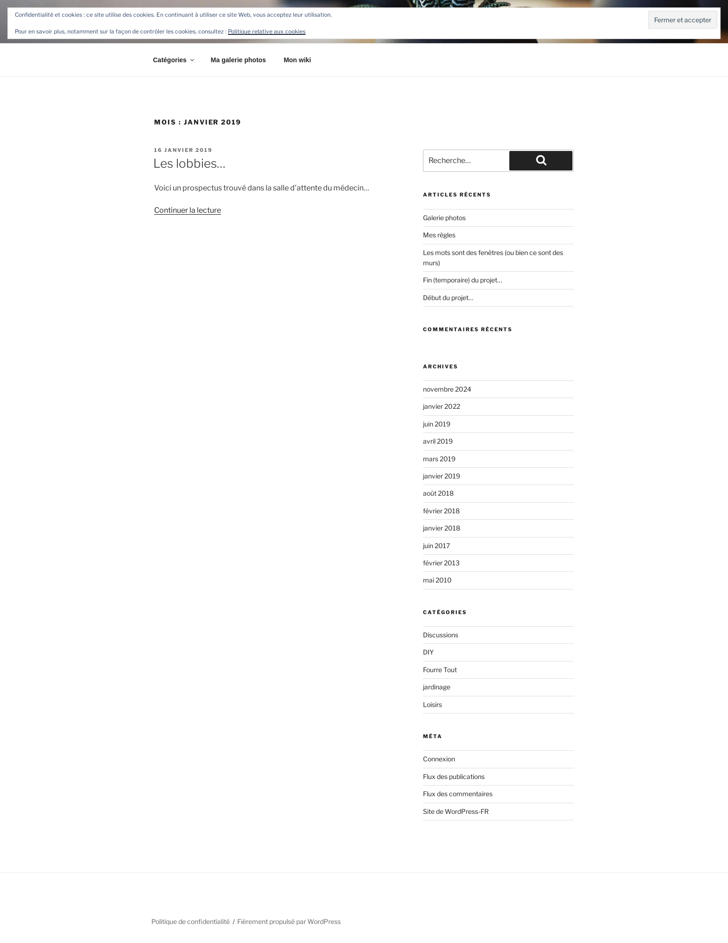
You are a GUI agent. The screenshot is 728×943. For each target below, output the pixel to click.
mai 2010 (437, 580)
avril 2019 (438, 441)
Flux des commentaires (458, 794)
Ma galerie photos (238, 60)
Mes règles (439, 235)
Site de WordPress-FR (456, 811)
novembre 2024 (447, 389)
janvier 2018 (441, 528)
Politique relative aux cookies (267, 31)
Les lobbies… (189, 163)
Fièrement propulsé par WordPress (289, 921)
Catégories (174, 60)
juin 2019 (436, 424)
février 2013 (441, 563)
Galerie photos (444, 218)
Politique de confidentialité (190, 921)
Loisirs (432, 704)
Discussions (440, 635)
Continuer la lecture (187, 210)
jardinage (436, 687)
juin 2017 (436, 546)
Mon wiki (297, 60)
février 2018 (441, 511)
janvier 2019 (441, 476)
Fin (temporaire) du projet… (462, 280)
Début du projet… (448, 297)
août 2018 (438, 493)
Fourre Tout (440, 670)
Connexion (439, 759)
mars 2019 (439, 459)
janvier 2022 (441, 406)
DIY (428, 652)
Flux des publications (454, 776)
